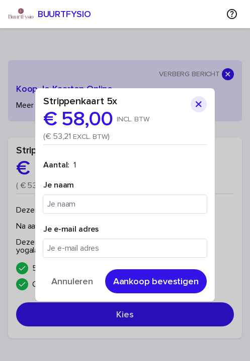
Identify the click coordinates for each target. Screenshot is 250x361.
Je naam (58, 185)
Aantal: (56, 165)
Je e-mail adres (71, 229)
